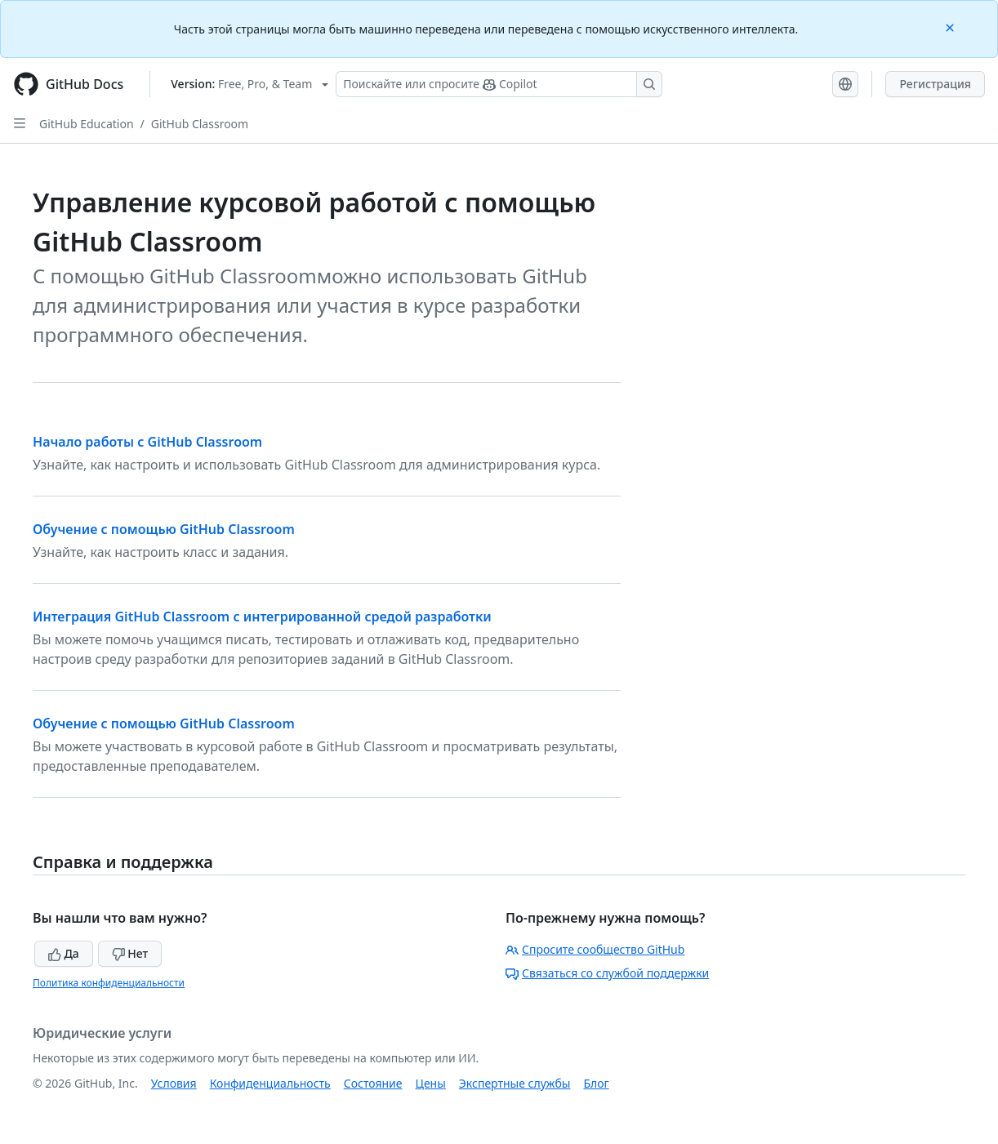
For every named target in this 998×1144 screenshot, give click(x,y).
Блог (595, 1083)
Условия (174, 1083)
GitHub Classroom (199, 123)
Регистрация (935, 83)
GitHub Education (86, 123)
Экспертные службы (515, 1083)
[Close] (951, 26)
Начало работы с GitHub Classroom (147, 442)
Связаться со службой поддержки (607, 973)
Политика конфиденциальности (109, 983)
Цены (431, 1083)
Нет (130, 953)
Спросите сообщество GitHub (595, 949)
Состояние (373, 1083)
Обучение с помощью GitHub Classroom (164, 529)
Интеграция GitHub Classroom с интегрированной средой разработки (262, 616)
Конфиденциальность (270, 1083)
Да (63, 953)
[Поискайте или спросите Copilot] (499, 84)
